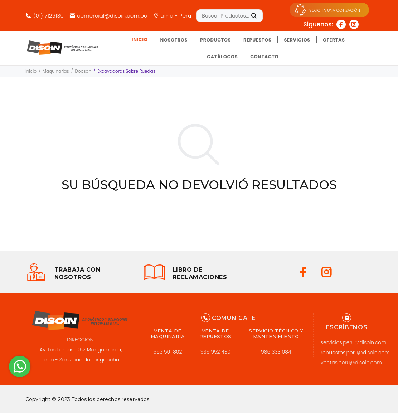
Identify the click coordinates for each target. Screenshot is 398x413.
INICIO (140, 39)
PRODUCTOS (215, 40)
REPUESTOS (257, 40)
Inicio (31, 71)
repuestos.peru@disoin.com (355, 352)
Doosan (83, 71)
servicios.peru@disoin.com (354, 342)
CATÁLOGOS (222, 56)
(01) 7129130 (44, 15)
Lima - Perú (172, 15)
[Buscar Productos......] (229, 15)
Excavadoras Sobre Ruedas (126, 71)
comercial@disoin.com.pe (108, 15)
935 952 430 (215, 351)
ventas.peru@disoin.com (351, 362)
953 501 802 (168, 351)
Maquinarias (56, 71)
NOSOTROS (174, 40)
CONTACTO (264, 56)
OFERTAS (334, 40)
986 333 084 (276, 351)
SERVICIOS (297, 40)
